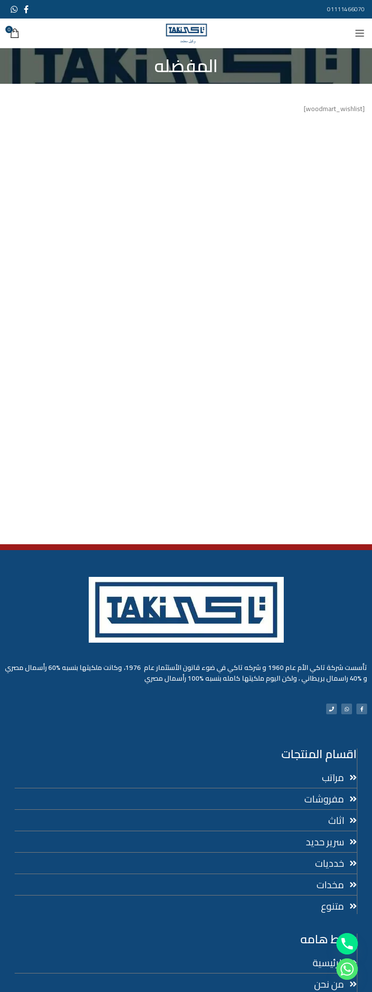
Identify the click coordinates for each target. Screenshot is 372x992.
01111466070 (346, 9)
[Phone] (347, 943)
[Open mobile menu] (360, 33)
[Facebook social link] (26, 9)
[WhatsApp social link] (13, 9)
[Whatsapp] (347, 969)
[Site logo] (186, 32)
